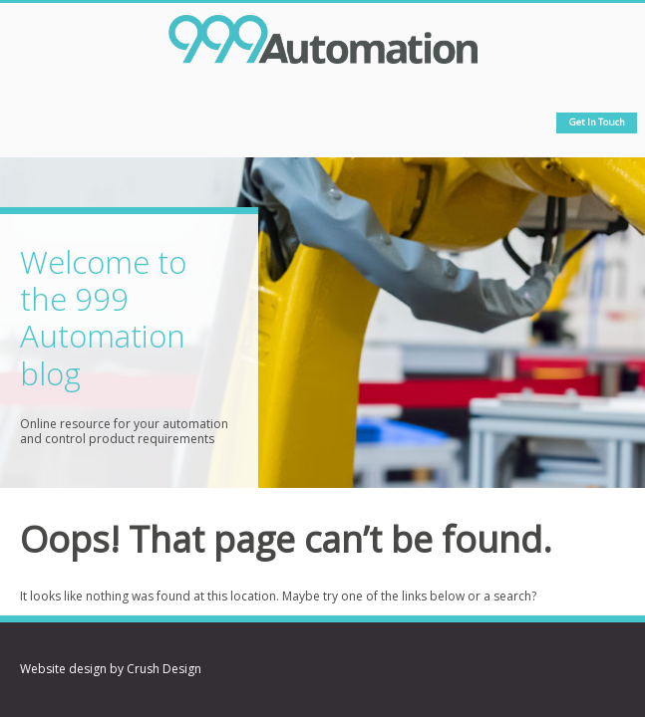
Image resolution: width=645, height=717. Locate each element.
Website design (63, 668)
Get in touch (597, 122)
